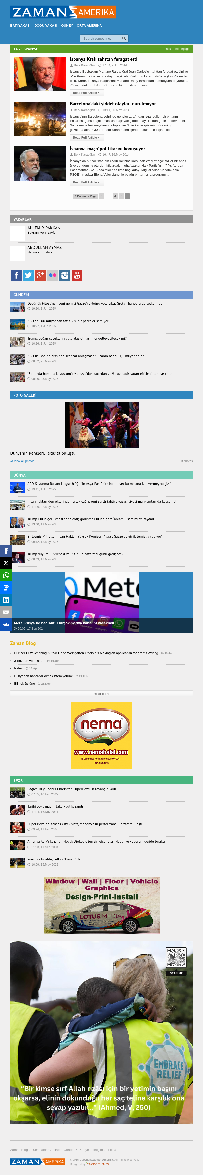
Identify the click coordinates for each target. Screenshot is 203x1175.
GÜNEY (67, 25)
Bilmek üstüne (24, 683)
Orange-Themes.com (97, 1164)
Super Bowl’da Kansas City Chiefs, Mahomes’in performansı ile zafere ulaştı (84, 824)
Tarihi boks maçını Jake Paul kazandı (54, 806)
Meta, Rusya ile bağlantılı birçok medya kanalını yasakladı (64, 622)
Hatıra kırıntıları (39, 252)
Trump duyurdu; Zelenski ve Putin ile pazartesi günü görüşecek (75, 554)
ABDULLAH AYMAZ (44, 247)
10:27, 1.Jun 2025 (41, 326)
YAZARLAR (22, 219)
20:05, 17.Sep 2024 (29, 628)
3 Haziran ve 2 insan (29, 661)
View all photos (22, 461)
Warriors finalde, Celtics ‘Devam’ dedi (55, 859)
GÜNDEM (21, 294)
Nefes (18, 668)
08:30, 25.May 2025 (42, 379)
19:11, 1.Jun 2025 (41, 489)
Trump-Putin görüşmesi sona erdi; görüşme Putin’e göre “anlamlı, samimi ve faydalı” (90, 519)
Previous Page (85, 196)
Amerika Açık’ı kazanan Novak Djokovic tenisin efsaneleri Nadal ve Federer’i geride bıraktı (95, 841)
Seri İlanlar (41, 1150)
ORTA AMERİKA (89, 25)
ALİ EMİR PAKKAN (43, 228)
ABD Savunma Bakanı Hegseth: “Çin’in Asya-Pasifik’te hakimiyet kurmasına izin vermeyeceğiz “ (98, 483)
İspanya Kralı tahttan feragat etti (103, 59)
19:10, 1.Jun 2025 (41, 308)
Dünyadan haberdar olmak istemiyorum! (43, 676)
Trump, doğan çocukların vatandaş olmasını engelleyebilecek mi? (76, 338)
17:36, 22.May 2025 (42, 507)
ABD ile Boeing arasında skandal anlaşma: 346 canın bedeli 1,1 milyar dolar (85, 356)
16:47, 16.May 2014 (113, 154)
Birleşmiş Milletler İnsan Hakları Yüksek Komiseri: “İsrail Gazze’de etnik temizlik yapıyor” (94, 536)
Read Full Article (87, 93)
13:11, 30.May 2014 (113, 110)
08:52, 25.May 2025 (42, 361)
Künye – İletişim (91, 1150)
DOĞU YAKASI (46, 25)
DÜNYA (19, 475)
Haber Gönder (64, 1150)
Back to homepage (177, 49)
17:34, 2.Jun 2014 (112, 65)
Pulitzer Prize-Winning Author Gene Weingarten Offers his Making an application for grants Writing (86, 653)
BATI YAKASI (20, 25)
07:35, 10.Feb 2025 (42, 794)
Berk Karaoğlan (82, 65)
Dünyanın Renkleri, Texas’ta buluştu (42, 453)
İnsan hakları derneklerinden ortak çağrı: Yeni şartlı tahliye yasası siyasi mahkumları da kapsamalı (101, 501)
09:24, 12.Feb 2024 (42, 829)
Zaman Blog (23, 643)
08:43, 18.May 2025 (42, 559)
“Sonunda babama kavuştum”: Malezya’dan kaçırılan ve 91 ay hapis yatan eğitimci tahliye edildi (99, 373)
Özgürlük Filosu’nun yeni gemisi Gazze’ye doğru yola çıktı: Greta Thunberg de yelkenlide (94, 303)
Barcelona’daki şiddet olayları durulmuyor (113, 104)
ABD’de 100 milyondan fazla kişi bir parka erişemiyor (67, 321)
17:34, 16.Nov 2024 (42, 812)
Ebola (112, 1150)
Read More (101, 694)
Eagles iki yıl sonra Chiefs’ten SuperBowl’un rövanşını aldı (71, 789)
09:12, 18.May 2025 (42, 542)
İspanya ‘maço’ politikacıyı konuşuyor (107, 149)
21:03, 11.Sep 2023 (42, 847)
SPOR (18, 780)
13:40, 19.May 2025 (42, 524)
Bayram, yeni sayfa (41, 232)
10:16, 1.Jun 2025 (41, 343)
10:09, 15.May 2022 (42, 864)
